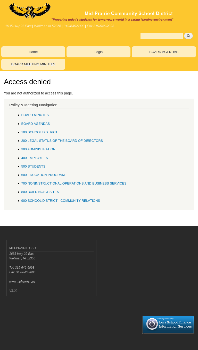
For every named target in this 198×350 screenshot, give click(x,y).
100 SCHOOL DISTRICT (39, 132)
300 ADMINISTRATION (38, 149)
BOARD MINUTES (35, 115)
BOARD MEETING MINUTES (33, 64)
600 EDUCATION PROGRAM (43, 175)
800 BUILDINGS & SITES (40, 192)
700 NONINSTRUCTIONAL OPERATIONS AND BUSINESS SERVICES (73, 183)
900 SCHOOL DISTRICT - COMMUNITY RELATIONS (60, 201)
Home (33, 52)
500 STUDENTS (33, 166)
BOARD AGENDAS (163, 52)
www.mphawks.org (22, 281)
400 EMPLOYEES (34, 158)
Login (98, 52)
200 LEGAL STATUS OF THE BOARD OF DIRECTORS (62, 141)
